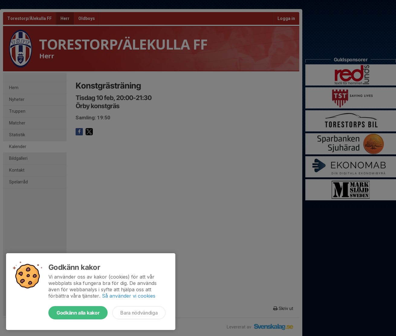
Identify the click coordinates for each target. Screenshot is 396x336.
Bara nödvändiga (138, 313)
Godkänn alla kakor (78, 313)
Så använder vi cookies (128, 296)
